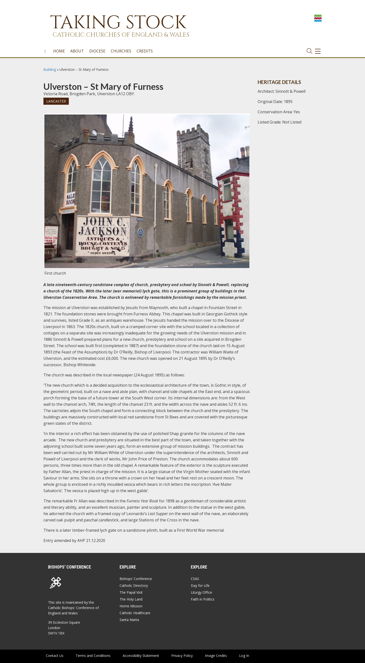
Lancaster (56, 101)
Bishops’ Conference (136, 578)
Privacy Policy (182, 655)
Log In (244, 655)
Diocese (97, 51)
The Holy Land (131, 599)
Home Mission (131, 606)
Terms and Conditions (93, 655)
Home (59, 51)
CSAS (195, 578)
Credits (145, 51)
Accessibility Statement (141, 655)
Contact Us (54, 655)
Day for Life (200, 585)
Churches (121, 51)
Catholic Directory (134, 585)
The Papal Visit (131, 592)
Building (49, 69)
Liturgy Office (201, 592)
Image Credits (216, 655)
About (77, 51)
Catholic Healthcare (135, 613)
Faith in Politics (202, 599)
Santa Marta (129, 619)
